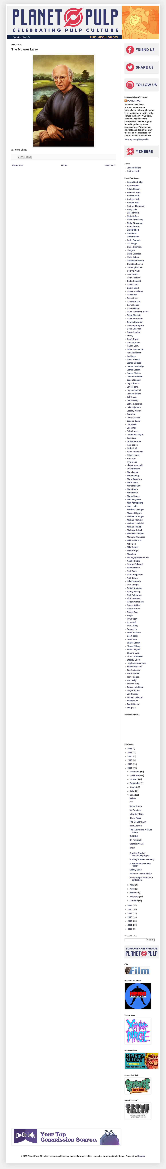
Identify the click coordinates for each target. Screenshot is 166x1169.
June (132, 795)
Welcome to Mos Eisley (141, 873)
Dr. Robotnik (135, 840)
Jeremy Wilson (134, 411)
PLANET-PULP (134, 101)
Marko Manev (133, 496)
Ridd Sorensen (134, 598)
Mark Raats (132, 489)
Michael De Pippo (135, 516)
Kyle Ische (132, 462)
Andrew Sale (133, 202)
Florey (130, 336)
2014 (130, 913)
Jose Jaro (131, 438)
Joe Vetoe (131, 428)
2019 (130, 760)
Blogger (141, 1156)
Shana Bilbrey (133, 646)
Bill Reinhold (133, 213)
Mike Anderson (134, 540)
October (134, 779)
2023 (130, 748)
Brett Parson (133, 237)
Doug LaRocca (134, 329)
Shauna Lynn (133, 653)
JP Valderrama (134, 441)
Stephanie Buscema (136, 663)
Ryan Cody (132, 619)
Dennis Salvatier (135, 322)
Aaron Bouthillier (135, 182)
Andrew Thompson (136, 206)
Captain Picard (137, 844)
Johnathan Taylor (135, 434)
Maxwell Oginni (134, 513)
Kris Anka (131, 458)
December (135, 771)
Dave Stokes (133, 305)
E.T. (131, 802)
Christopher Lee (134, 267)
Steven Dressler (134, 666)
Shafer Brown (133, 643)
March (133, 893)
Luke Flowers (133, 469)
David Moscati (134, 315)
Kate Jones (132, 445)
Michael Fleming (135, 520)
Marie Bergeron (134, 479)
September (135, 783)
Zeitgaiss (131, 707)
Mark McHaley (133, 486)
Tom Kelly (132, 680)
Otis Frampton (134, 581)
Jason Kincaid (134, 380)
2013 (130, 917)
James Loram (133, 370)
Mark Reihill (132, 493)
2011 (130, 925)
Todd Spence (133, 673)
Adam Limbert (134, 192)
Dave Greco (132, 298)
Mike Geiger (132, 547)
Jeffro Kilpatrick (134, 404)
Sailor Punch (136, 806)
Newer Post (17, 165)
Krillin (132, 848)
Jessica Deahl (133, 421)
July (132, 791)
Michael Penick (134, 527)
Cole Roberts (133, 274)
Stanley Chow (133, 660)
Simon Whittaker (135, 656)
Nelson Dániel (133, 568)
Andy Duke (132, 209)
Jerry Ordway (133, 417)
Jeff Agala (132, 397)
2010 (130, 929)
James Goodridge (135, 366)
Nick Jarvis (132, 578)
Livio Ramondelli (135, 465)
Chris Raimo (133, 257)
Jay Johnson (133, 383)
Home (64, 165)
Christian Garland (135, 261)
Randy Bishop (134, 591)
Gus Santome (133, 342)
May (132, 885)
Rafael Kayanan (134, 588)
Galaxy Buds (136, 870)
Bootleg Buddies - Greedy (142, 859)
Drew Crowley (133, 332)
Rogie (130, 615)
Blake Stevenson (135, 223)
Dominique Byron (135, 325)
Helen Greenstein (135, 349)
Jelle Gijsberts (134, 407)
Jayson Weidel (134, 168)
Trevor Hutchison (135, 687)
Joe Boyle (132, 424)
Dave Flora (132, 295)
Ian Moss (131, 356)
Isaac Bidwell (133, 359)
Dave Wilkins (133, 308)
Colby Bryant (133, 271)
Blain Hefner (133, 216)
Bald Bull (134, 836)
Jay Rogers (132, 387)
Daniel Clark (133, 284)
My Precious (135, 810)
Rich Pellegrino (134, 595)
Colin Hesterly (134, 278)
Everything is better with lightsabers (141, 878)
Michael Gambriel (135, 523)
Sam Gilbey (132, 626)
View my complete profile (137, 139)
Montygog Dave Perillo (138, 557)
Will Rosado (133, 694)
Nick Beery (132, 571)
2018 (130, 764)
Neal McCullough (135, 564)
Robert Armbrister (135, 602)
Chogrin (131, 250)
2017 (130, 768)
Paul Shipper (133, 585)
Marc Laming (133, 475)
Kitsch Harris (133, 455)
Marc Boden (133, 472)
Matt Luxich (132, 506)
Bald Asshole (136, 826)
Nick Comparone (135, 574)
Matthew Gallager (135, 510)
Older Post (110, 165)
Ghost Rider (135, 818)
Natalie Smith (133, 561)
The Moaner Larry (138, 822)
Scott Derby (132, 636)
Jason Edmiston (135, 377)
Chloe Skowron (134, 247)
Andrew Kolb (133, 171)
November (135, 775)
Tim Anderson (133, 670)
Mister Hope (133, 550)
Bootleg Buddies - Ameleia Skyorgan (139, 854)
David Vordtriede (135, 318)
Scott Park (132, 639)
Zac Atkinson (133, 704)
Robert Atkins (133, 605)
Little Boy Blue (137, 814)
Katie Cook (132, 448)
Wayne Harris (133, 690)
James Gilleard (134, 363)
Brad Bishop (133, 230)
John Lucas (132, 431)
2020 (130, 756)
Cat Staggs (132, 243)
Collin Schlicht (134, 281)
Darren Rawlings (135, 291)
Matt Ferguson (134, 499)
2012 (130, 921)
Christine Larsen (135, 264)
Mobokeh (131, 554)
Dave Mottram (133, 301)
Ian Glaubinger (134, 353)
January (134, 900)
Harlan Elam (133, 346)
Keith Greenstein (135, 452)
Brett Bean (132, 233)
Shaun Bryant (133, 649)
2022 (130, 752)
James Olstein (134, 373)
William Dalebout (135, 697)
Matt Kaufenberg (135, 503)
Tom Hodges (133, 677)
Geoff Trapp (132, 339)
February (134, 896)
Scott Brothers (134, 632)
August (133, 787)
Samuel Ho (132, 629)
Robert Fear (132, 612)
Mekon (133, 798)
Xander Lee (132, 701)
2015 (130, 909)
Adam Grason (133, 189)
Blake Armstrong (135, 220)
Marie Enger (133, 482)
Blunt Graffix (133, 226)
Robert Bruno (133, 609)
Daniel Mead (133, 288)
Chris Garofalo (134, 254)
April (132, 889)
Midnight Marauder (136, 537)
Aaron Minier (133, 185)
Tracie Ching (133, 684)
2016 (130, 905)
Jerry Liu (131, 414)
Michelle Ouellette (135, 533)
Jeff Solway (132, 400)
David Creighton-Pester (138, 312)
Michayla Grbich (135, 530)
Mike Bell (131, 544)
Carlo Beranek (134, 240)
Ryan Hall (131, 622)
